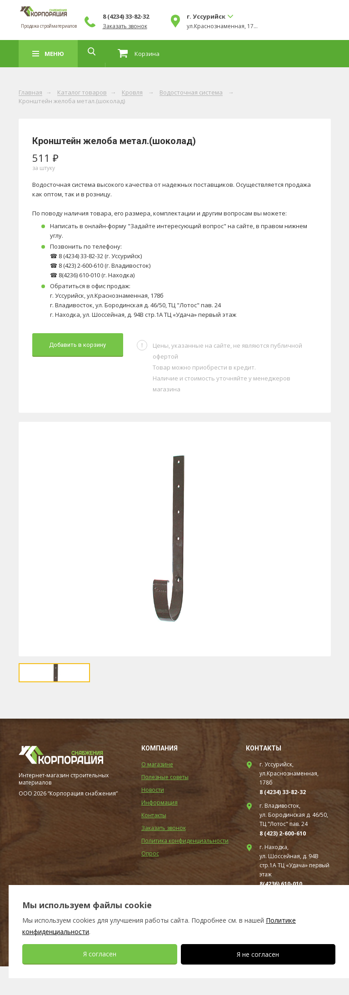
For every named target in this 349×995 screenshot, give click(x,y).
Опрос (150, 882)
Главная (30, 93)
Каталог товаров (82, 93)
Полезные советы (165, 806)
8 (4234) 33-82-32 (196, 16)
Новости (152, 818)
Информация (159, 831)
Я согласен (99, 954)
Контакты (153, 844)
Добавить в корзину (77, 344)
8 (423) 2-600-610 (282, 862)
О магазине (157, 793)
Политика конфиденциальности (185, 869)
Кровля (132, 93)
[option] (175, 539)
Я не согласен (258, 954)
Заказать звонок (195, 26)
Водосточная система (191, 93)
